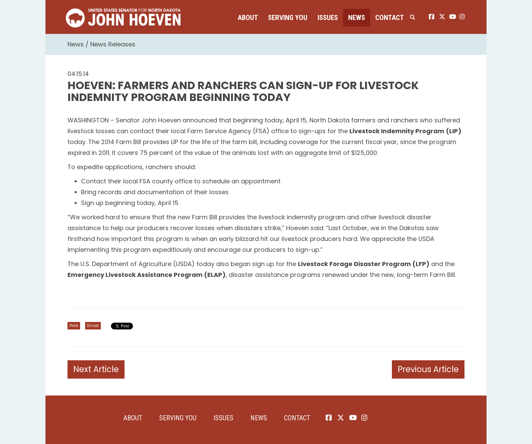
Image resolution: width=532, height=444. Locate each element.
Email (93, 325)
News (356, 18)
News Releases (112, 44)
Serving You (287, 18)
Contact (389, 18)
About (248, 18)
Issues (328, 18)
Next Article (96, 369)
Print (74, 325)
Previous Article (428, 369)
